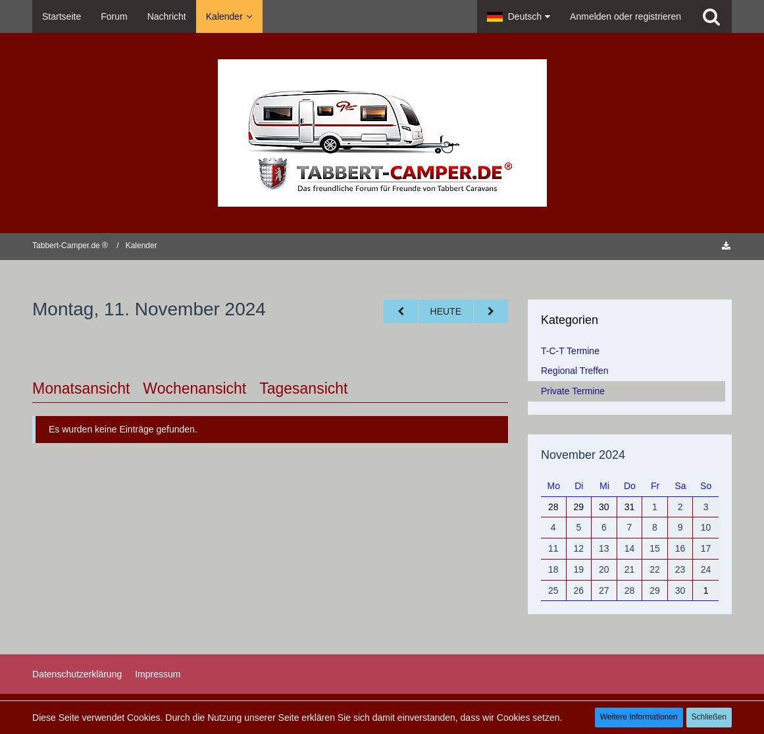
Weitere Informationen (639, 716)
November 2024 (583, 454)
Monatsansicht (81, 388)
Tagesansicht (303, 388)
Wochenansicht (194, 388)
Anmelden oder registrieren (625, 16)
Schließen (709, 716)
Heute (445, 311)
